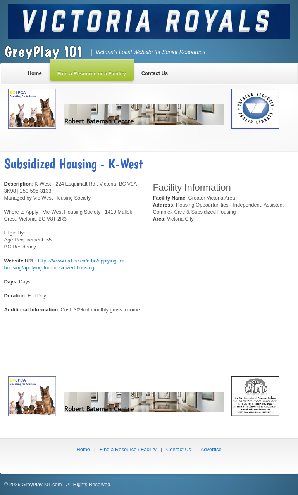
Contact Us (178, 449)
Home (83, 449)
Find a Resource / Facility (128, 449)
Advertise (210, 449)
